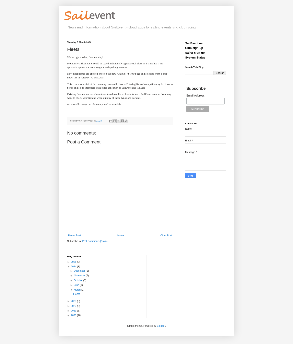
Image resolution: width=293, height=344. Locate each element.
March (77, 289)
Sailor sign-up (195, 52)
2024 (74, 266)
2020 (74, 315)
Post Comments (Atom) (94, 241)
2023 (74, 301)
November (80, 275)
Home (120, 235)
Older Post (166, 235)
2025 (74, 261)
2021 (74, 310)
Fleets (76, 294)
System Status (195, 57)
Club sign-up (194, 48)
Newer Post (74, 235)
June (77, 285)
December (80, 270)
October (78, 280)
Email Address (195, 95)
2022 (74, 306)
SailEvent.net (194, 43)
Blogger (161, 325)
